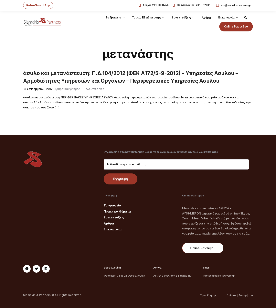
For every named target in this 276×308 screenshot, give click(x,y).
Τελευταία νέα (94, 89)
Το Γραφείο (113, 17)
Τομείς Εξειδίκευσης (146, 17)
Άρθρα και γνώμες (67, 89)
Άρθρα (206, 17)
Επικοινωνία (226, 17)
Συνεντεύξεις (181, 17)
